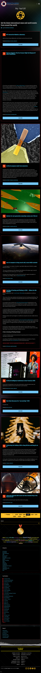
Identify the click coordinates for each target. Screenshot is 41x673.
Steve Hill (6, 610)
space (12, 278)
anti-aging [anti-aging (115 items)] (11, 537)
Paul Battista (6, 587)
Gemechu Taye (7, 588)
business (12, 388)
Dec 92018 (4, 291)
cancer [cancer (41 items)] (8, 539)
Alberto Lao (6, 603)
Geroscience (5, 630)
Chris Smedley (7, 620)
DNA (3, 554)
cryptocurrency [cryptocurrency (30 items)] (11, 539)
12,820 (20, 515)
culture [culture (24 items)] (13, 539)
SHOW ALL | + (4, 622)
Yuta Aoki (6, 600)
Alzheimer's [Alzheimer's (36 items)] (7, 537)
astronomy (5, 566)
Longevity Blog (5, 631)
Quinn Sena (6, 583)
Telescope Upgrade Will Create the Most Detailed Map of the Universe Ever (21, 496)
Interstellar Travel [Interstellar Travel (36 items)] (12, 540)
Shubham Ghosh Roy (8, 581)
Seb (5, 613)
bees (3, 570)
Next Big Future (5, 634)
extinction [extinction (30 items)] (21, 539)
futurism (12, 41)
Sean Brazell (6, 609)
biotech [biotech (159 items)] (29, 537)
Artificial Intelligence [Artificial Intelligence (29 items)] (16, 537)
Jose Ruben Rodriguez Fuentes (10, 593)
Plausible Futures (6, 636)
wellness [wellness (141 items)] (21, 543)
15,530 (19, 516)
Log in (3, 28)
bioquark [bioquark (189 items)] (25, 537)
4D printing (5, 552)
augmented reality (6, 568)
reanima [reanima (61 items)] (4, 542)
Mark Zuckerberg (6, 560)
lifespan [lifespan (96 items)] (26, 540)
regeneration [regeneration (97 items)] (13, 542)
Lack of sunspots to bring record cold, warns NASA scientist (21, 263)
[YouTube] (32, 668)
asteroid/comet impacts (7, 565)
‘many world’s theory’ (20, 85)
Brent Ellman (6, 612)
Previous (8, 515)
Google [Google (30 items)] (28, 539)
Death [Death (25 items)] (15, 539)
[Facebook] (26, 668)
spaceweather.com (21, 275)
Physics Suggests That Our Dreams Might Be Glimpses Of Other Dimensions (21, 53)
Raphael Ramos (7, 606)
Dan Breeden (6, 584)
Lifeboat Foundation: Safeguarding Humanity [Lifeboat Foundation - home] (18, 4)
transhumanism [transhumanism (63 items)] (35, 542)
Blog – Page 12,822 (20, 8)
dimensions (5, 92)
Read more (20, 45)
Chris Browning (8, 346)
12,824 (36, 515)
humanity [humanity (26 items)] (39, 539)
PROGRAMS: (22, 661)
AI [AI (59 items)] (5, 537)
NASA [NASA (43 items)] (33, 540)
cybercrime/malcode (13, 346)
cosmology (12, 114)
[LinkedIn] (30, 668)
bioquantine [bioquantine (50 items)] (21, 537)
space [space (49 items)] (23, 542)
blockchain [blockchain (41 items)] (3, 539)
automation (5, 569)
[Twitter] (28, 668)
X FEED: (14, 656)
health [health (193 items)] (30, 539)
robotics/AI (15, 41)
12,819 (16, 515)
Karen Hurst (6, 591)
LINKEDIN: (14, 654)
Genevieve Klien (8, 388)
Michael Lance (7, 615)
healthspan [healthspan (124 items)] (35, 539)
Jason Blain (6, 616)
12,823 (32, 515)
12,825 (14, 516)
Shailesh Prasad (7, 586)
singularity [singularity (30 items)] (21, 542)
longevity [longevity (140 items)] (31, 540)
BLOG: (22, 656)
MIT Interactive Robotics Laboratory (15, 35)
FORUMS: (18, 664)
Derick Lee (6, 602)
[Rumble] (35, 668)
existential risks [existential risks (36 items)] (18, 539)
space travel (15, 226)
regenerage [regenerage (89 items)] (8, 542)
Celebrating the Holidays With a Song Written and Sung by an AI (22, 446)
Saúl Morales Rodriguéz (8, 580)
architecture (5, 564)
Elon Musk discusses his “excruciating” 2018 (18, 401)
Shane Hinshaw (7, 604)
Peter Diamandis (6, 553)
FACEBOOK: (13, 653)
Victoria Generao (8, 114)
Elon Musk (10, 407)
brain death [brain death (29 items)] (6, 539)
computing (11, 226)
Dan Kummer (6, 594)
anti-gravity (5, 563)
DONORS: (17, 658)
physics (15, 114)
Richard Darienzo (8, 41)
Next (24, 516)
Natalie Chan (6, 607)
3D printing (5, 551)
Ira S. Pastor (6, 619)
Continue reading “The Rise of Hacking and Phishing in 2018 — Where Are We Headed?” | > (19, 343)
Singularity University (6, 558)
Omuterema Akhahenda (8, 596)
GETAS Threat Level (20, 649)
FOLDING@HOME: (14, 661)
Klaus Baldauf (7, 180)
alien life (4, 562)
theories (35, 106)
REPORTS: (22, 659)
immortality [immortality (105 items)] (7, 540)
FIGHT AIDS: (14, 659)
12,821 (24, 515)
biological (11, 180)
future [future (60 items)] (24, 539)
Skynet (4, 559)
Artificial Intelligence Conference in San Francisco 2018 (20, 381)
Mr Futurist (5, 633)
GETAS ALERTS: (23, 654)
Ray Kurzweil (5, 555)
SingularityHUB (5, 637)
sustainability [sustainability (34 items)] (26, 542)
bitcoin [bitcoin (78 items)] (38, 537)
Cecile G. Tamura (7, 599)
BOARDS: (22, 658)
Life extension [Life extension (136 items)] (22, 540)
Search (38, 523)
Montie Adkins (7, 618)
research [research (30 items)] (17, 542)
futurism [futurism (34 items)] (26, 539)
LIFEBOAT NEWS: (23, 653)
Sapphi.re (18, 668)
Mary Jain (7, 407)
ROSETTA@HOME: (13, 663)
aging (4, 561)
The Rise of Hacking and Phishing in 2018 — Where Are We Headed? (21, 291)
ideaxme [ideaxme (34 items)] (4, 540)
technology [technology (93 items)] (30, 542)
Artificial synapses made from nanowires (17, 166)
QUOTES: (22, 664)
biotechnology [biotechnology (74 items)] (33, 537)
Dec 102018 (4, 35)
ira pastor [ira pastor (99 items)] (16, 540)
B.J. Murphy (7, 463)
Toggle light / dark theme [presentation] (39, 4)
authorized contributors (10, 28)
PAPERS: (22, 663)
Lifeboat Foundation (7, 668)
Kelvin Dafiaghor (7, 590)
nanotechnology (15, 180)
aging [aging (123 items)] (4, 537)
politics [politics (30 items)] (38, 540)
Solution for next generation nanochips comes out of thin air (21, 216)
